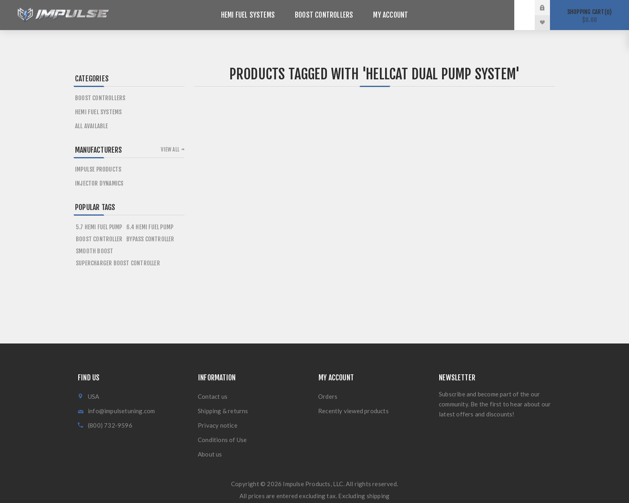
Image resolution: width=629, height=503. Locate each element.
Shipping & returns (223, 410)
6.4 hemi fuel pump (150, 227)
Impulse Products (98, 169)
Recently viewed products (353, 410)
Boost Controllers (100, 98)
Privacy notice (217, 425)
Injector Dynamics (99, 183)
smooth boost (94, 251)
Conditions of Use (222, 439)
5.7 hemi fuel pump (99, 227)
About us (210, 454)
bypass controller (150, 239)
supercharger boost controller (118, 263)
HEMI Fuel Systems (98, 112)
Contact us (212, 396)
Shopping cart (589, 16)
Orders (327, 396)
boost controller (99, 239)
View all (170, 149)
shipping (378, 495)
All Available (91, 126)
